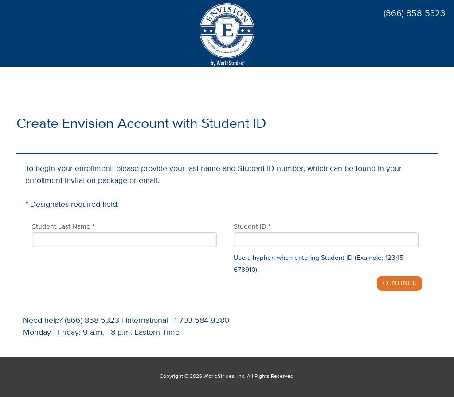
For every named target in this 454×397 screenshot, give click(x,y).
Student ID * (252, 226)
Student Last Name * (63, 226)
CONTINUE (399, 283)
